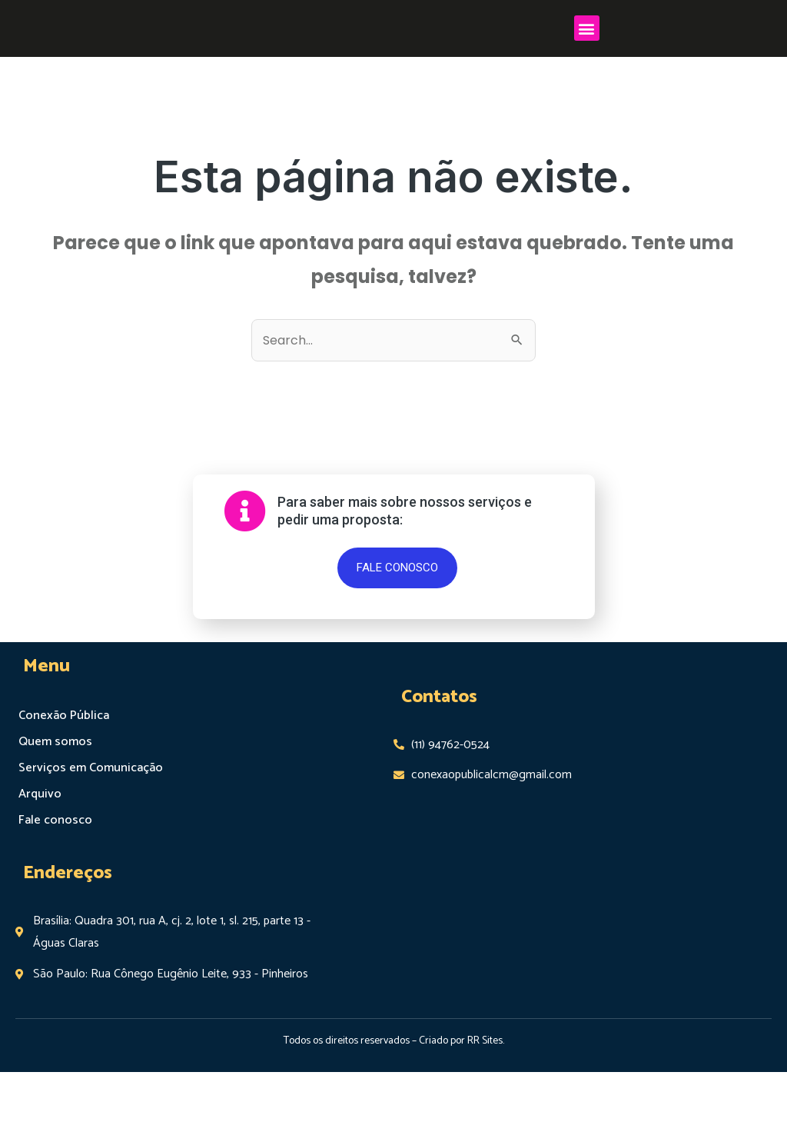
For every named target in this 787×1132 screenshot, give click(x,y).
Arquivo (39, 854)
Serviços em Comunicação (89, 827)
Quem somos (54, 801)
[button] (586, 57)
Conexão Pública (63, 775)
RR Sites (485, 1101)
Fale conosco (53, 880)
